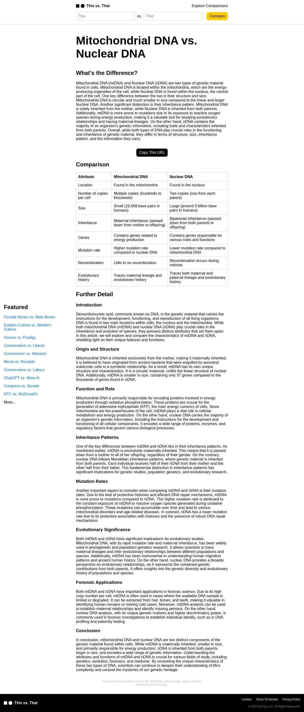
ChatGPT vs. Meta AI (21, 378)
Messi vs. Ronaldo (19, 362)
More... (10, 402)
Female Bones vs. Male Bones (29, 317)
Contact (246, 699)
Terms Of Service (267, 699)
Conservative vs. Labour (24, 370)
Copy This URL (152, 152)
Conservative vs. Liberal (24, 346)
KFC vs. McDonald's (21, 394)
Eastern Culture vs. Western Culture (27, 327)
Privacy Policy (291, 699)
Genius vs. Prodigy (20, 337)
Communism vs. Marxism (25, 354)
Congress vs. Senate (21, 386)
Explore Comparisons (210, 6)
